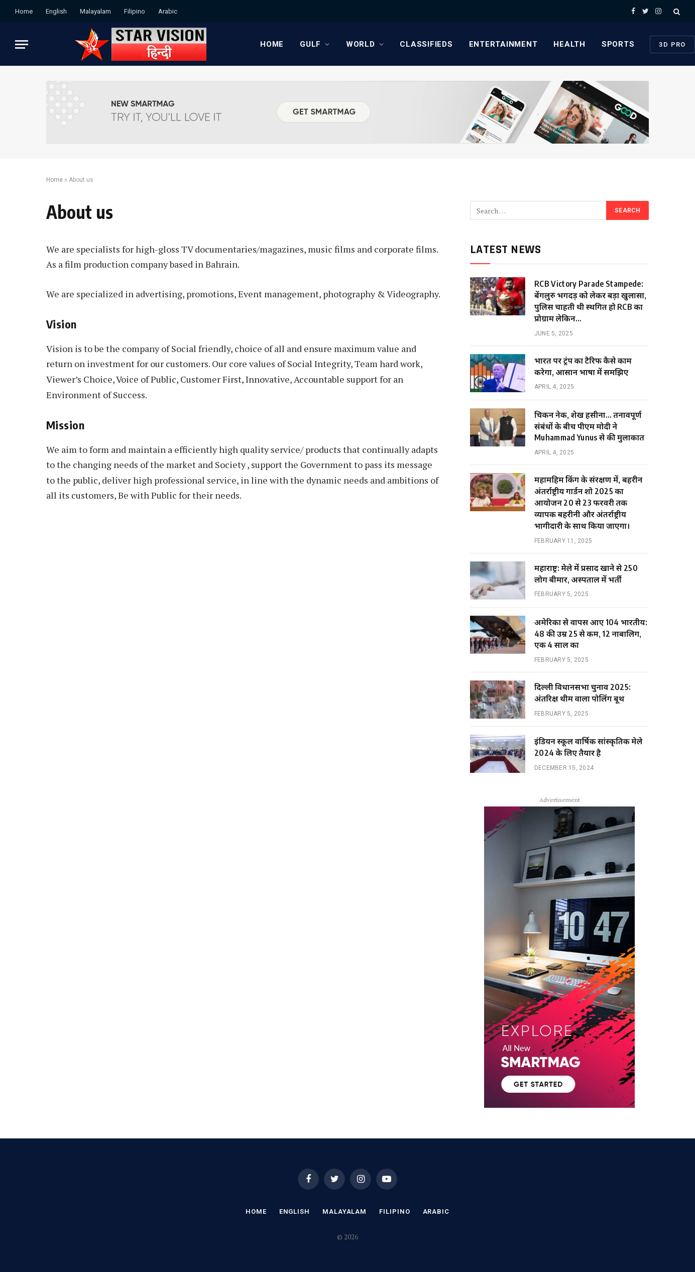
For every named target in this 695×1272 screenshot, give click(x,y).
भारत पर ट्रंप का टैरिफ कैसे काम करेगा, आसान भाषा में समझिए (583, 366)
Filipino (134, 11)
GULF (310, 44)
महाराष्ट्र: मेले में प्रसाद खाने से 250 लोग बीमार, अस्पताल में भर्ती (586, 574)
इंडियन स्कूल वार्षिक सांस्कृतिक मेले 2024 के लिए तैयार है (588, 747)
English (56, 11)
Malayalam (95, 11)
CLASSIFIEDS (426, 44)
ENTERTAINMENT (503, 44)
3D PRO (672, 44)
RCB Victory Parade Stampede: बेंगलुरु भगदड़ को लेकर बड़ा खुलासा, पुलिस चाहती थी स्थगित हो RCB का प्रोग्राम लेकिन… (590, 301)
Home (24, 11)
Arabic (167, 11)
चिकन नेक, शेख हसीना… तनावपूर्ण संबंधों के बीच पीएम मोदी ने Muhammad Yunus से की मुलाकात (589, 426)
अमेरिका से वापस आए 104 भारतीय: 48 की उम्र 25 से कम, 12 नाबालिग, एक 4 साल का (590, 633)
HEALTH (569, 44)
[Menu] (21, 44)
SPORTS (618, 44)
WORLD (360, 44)
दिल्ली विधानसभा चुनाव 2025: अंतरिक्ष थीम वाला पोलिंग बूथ (582, 693)
